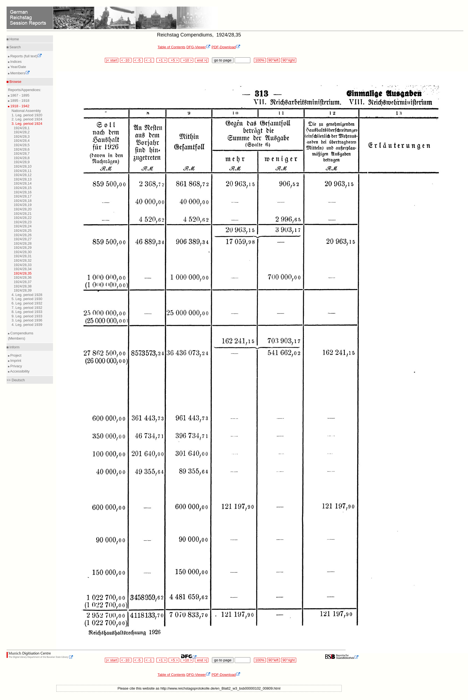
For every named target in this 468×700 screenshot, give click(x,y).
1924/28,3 (22, 136)
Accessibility (19, 371)
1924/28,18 (23, 201)
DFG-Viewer (198, 47)
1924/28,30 (23, 252)
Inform (14, 347)
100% (259, 60)
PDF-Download (226, 47)
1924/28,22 (23, 218)
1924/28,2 (22, 132)
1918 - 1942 (19, 106)
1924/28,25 (23, 230)
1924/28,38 (23, 286)
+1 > (162, 60)
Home (14, 39)
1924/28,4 (22, 141)
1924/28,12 (23, 175)
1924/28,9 (22, 162)
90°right (288, 60)
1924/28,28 (23, 243)
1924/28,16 (23, 192)
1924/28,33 (23, 265)
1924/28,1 (22, 128)
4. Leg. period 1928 (27, 295)
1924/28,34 (23, 269)
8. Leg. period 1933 (27, 312)
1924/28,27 (23, 239)
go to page (222, 60)
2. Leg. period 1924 (27, 119)
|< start (111, 60)
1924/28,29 (23, 247)
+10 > (187, 60)
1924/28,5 (22, 145)
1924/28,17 (23, 196)
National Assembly (26, 111)
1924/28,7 (22, 153)
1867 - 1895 (19, 95)
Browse (15, 82)
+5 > (174, 60)
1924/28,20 (23, 209)
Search (15, 47)
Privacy (15, 366)
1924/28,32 (23, 260)
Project (15, 355)
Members (19, 73)
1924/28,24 (23, 226)
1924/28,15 (23, 188)
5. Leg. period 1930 (27, 299)
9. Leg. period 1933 (27, 316)
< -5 (138, 60)
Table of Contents (171, 47)
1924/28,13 (23, 179)
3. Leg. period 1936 (27, 320)
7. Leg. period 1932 (27, 308)
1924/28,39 (23, 290)
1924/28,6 (22, 149)
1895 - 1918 (19, 100)
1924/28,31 (23, 256)
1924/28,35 (23, 273)
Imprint (15, 361)
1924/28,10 (23, 166)
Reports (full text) (25, 56)
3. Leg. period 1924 (27, 124)
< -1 (149, 60)
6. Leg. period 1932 (27, 303)
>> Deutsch (16, 380)
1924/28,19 (23, 205)
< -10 (125, 60)
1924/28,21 (23, 213)
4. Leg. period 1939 (27, 325)
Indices (15, 62)
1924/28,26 (23, 235)
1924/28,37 (23, 282)
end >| (201, 60)
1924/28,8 (22, 158)
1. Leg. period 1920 (27, 115)
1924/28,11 (23, 171)
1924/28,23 (23, 222)
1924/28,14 (23, 183)
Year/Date (17, 67)
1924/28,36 (23, 277)
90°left (273, 60)
